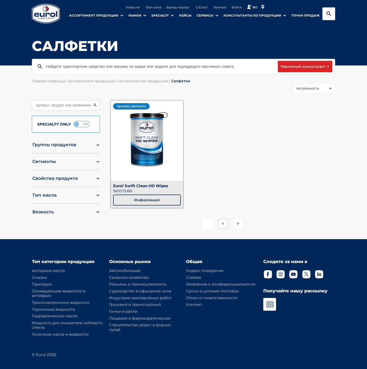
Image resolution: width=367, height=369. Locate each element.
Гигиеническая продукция (145, 81)
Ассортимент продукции (93, 81)
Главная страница (50, 81)
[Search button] (328, 13)
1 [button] (222, 223)
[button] (66, 146)
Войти (237, 7)
